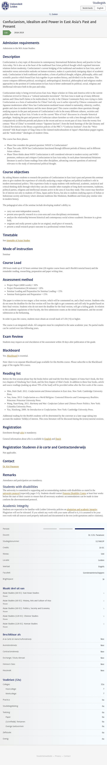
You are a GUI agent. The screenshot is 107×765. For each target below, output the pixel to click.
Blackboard (12, 356)
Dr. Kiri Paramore (11, 466)
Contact (67, 756)
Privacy (58, 756)
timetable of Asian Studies (18, 240)
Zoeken (55, 14)
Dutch (58, 439)
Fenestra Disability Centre (74, 493)
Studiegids (99, 3)
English (47, 439)
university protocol (11, 493)
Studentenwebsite (44, 756)
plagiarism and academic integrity (82, 509)
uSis (22, 432)
